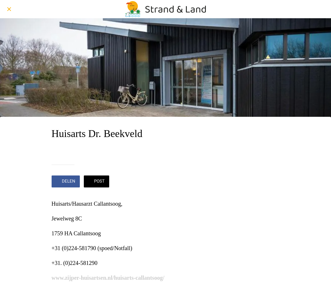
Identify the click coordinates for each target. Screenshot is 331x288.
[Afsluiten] (9, 9)
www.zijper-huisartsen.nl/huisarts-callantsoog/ (108, 278)
